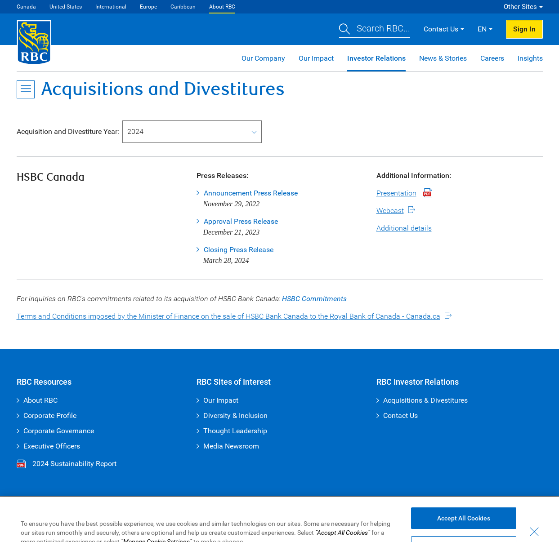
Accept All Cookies (463, 526)
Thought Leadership (235, 430)
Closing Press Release (238, 249)
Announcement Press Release (251, 193)
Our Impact (316, 58)
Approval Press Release (241, 221)
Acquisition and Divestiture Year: (68, 131)
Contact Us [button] (441, 29)
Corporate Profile (49, 415)
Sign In (524, 29)
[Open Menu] (26, 89)
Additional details (404, 228)
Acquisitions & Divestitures (425, 400)
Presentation (396, 193)
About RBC (222, 7)
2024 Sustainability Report (66, 463)
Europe (148, 7)
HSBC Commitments (314, 298)
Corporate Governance (58, 430)
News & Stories (443, 58)
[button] (374, 29)
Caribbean (183, 7)
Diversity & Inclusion (235, 415)
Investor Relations (376, 58)
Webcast (390, 210)
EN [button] (482, 29)
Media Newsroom (231, 446)
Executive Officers (51, 446)
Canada (26, 7)
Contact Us (400, 415)
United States (65, 7)
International (110, 7)
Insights (530, 58)
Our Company (263, 58)
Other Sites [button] (520, 7)
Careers (492, 58)
